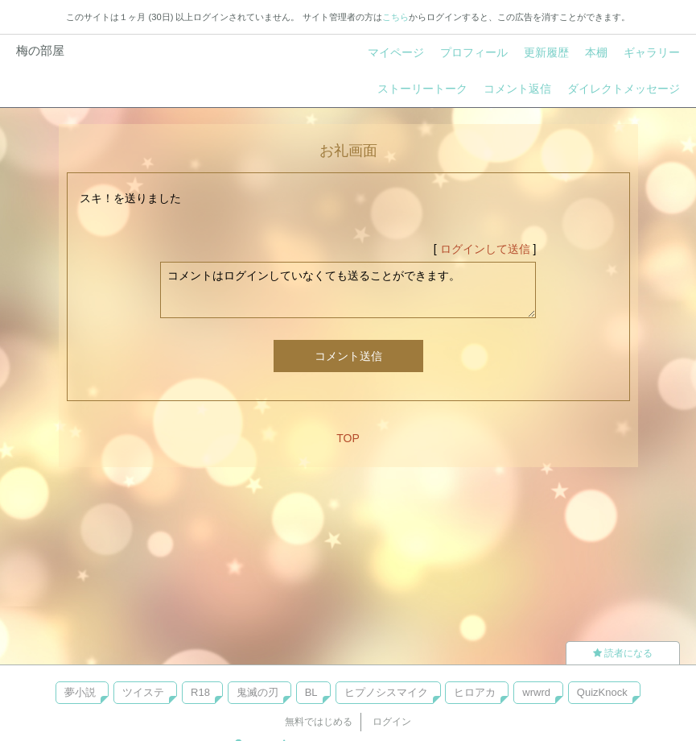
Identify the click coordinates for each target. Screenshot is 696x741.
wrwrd (536, 692)
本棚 (596, 52)
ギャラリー (652, 52)
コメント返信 (517, 88)
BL (311, 692)
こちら (395, 17)
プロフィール (474, 52)
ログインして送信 (485, 248)
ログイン (392, 721)
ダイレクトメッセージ (623, 88)
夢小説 (80, 692)
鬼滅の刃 (257, 692)
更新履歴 (546, 52)
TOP (348, 438)
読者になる (623, 653)
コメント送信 (348, 356)
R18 (200, 692)
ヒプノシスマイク (386, 692)
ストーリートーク (422, 88)
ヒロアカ (475, 692)
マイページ (396, 52)
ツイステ (143, 692)
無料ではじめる (318, 721)
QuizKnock (602, 692)
